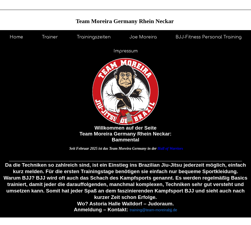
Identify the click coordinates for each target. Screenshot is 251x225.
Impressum (126, 51)
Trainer (50, 37)
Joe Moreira (143, 37)
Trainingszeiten (94, 37)
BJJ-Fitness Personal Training (209, 37)
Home (16, 37)
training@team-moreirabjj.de (153, 210)
